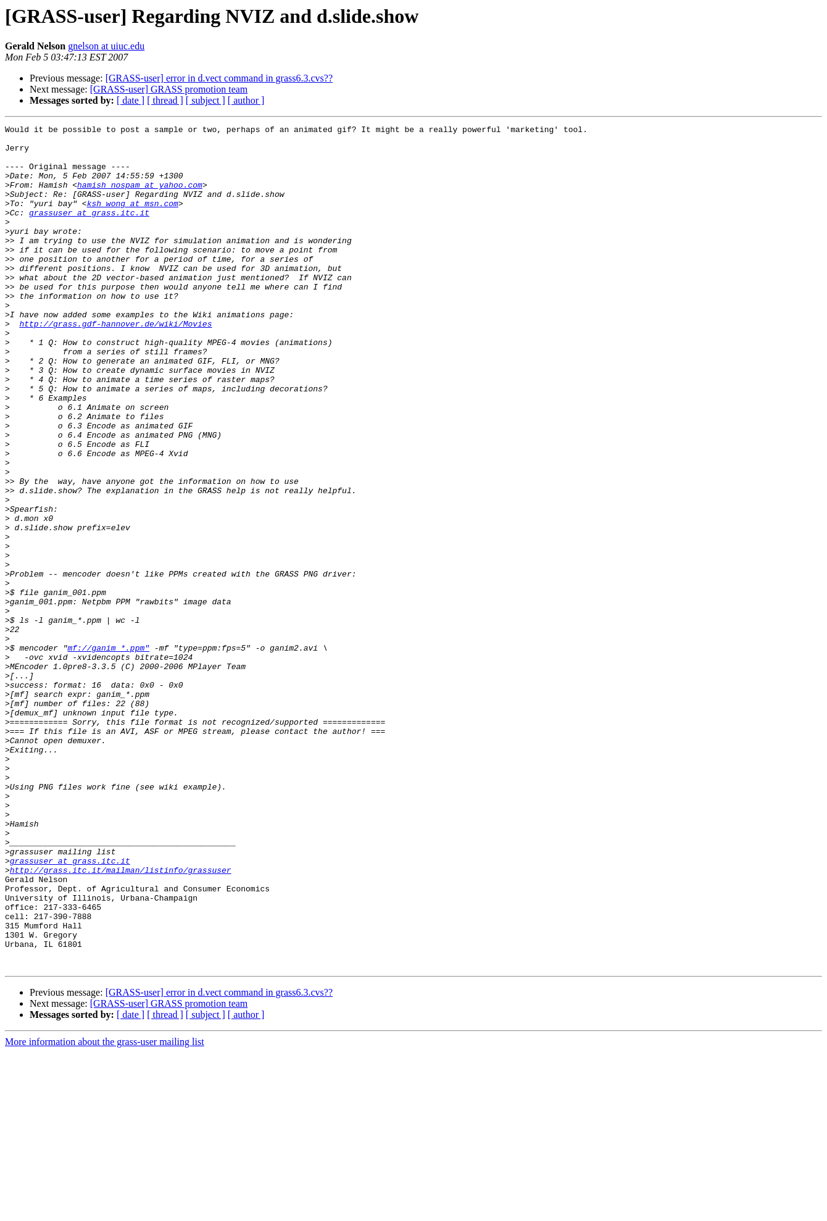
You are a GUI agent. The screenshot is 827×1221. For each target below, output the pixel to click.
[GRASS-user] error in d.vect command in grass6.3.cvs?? (219, 78)
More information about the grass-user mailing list (104, 1210)
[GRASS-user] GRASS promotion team (169, 89)
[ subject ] (205, 100)
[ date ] (130, 100)
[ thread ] (165, 100)
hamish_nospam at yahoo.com (139, 197)
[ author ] (246, 100)
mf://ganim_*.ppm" (108, 753)
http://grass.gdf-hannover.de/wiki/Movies (115, 364)
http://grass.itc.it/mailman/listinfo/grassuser (120, 1019)
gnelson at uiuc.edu (106, 46)
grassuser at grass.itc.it (89, 230)
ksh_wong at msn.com (132, 219)
